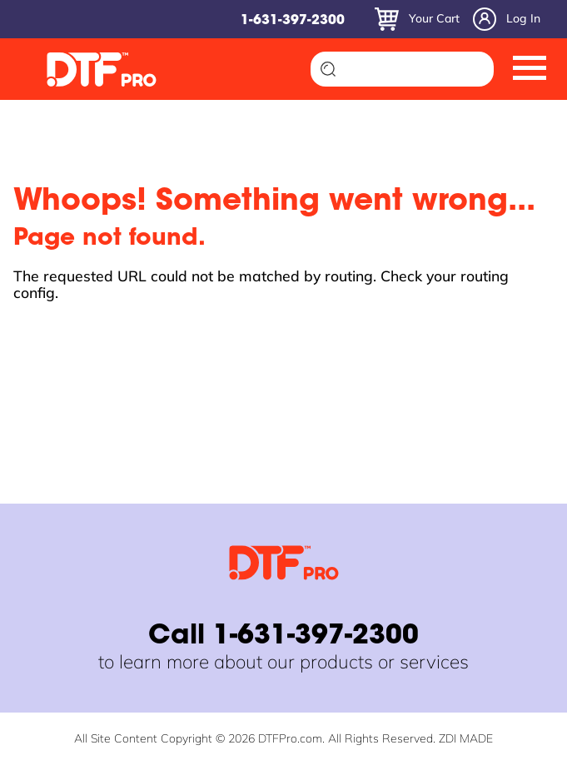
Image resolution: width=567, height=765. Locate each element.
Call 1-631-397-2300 (283, 636)
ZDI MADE (466, 738)
